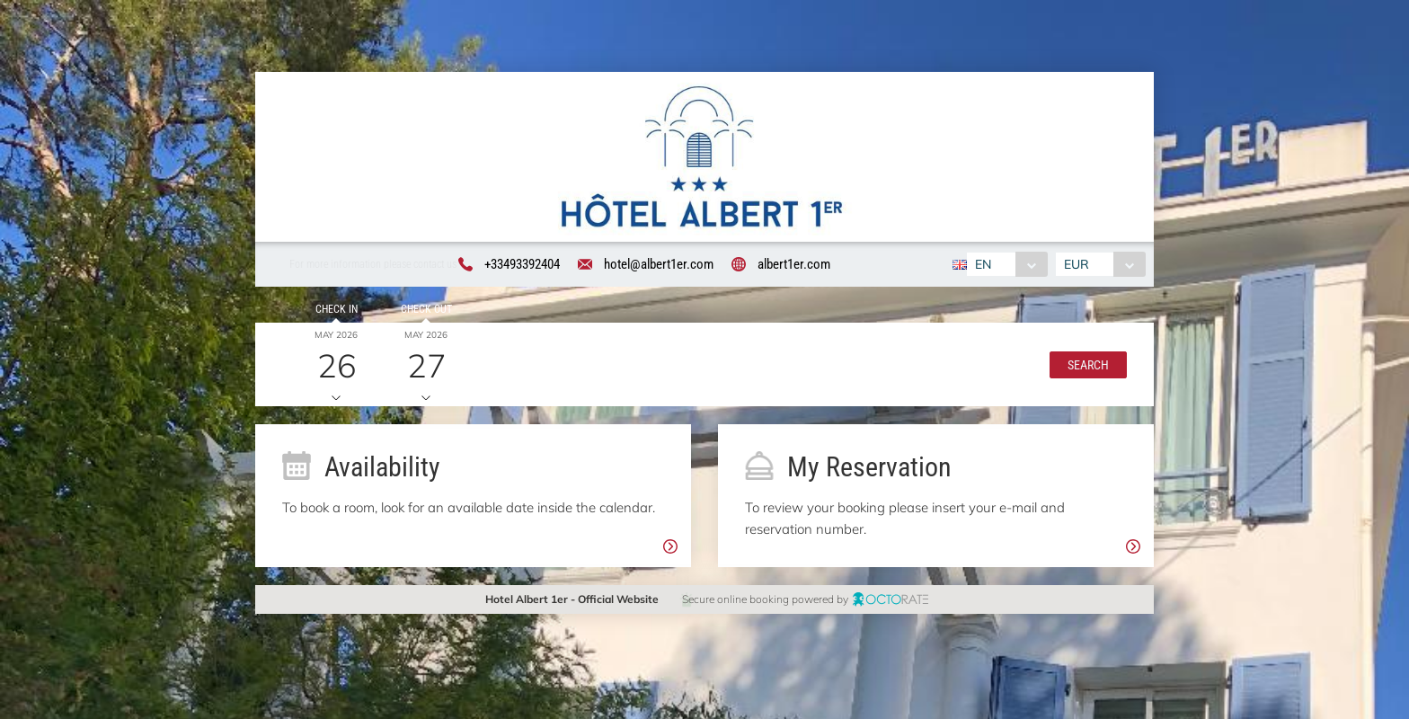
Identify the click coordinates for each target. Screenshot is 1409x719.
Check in (336, 309)
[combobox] (1007, 264)
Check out (425, 309)
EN (983, 264)
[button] (1087, 364)
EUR (1076, 264)
